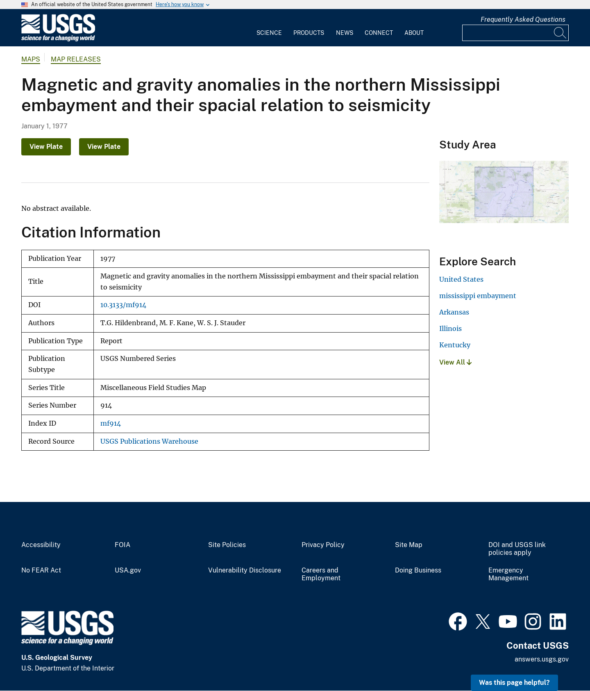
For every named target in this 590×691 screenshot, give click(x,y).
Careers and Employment (321, 574)
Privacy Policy (323, 545)
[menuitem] (269, 28)
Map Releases (76, 59)
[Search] (560, 33)
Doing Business (418, 570)
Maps (30, 59)
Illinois (450, 328)
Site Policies (227, 545)
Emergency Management (508, 574)
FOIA (122, 545)
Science (269, 33)
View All (455, 362)
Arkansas (454, 312)
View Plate (46, 147)
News (344, 33)
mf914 (110, 423)
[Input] (515, 33)
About (414, 33)
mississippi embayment (477, 296)
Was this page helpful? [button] (514, 682)
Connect (379, 33)
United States (461, 279)
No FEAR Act (41, 570)
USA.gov (128, 570)
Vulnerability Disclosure (244, 570)
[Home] (58, 39)
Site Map (408, 545)
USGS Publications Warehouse (149, 441)
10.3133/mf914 (123, 305)
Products (308, 33)
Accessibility (41, 545)
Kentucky (454, 345)
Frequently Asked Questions (523, 19)
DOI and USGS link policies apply (517, 548)
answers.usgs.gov (542, 659)
